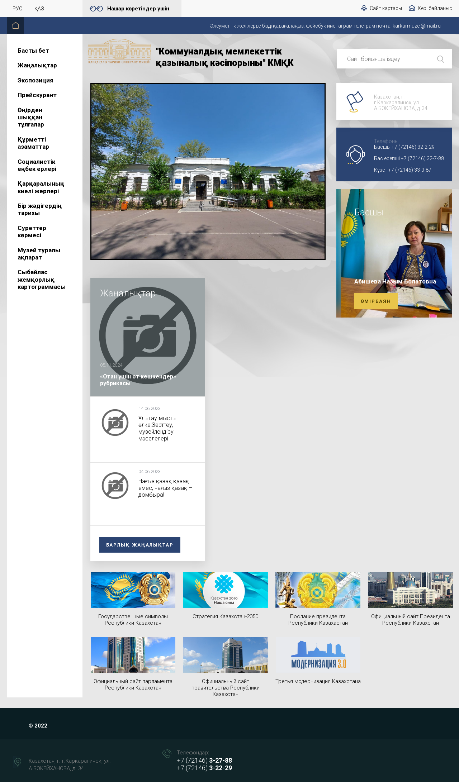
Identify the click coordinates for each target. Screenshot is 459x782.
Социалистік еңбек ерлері (37, 165)
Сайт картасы (386, 8)
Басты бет (33, 50)
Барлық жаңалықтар (140, 545)
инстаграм (339, 26)
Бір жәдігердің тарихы (40, 209)
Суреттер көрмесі (32, 231)
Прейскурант (37, 95)
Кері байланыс (435, 8)
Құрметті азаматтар (33, 143)
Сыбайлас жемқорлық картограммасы (42, 279)
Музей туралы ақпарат (39, 254)
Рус (17, 8)
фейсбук (316, 26)
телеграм (364, 26)
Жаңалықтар (37, 65)
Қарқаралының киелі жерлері (41, 187)
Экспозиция (35, 80)
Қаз (39, 8)
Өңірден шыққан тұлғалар (31, 117)
